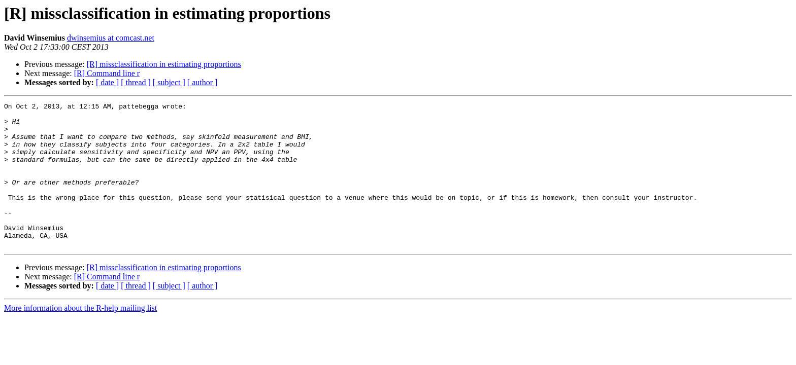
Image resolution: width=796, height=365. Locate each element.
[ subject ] (169, 82)
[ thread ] (136, 82)
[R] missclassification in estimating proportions (164, 64)
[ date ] (107, 82)
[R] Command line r (107, 73)
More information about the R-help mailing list (80, 337)
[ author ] (202, 82)
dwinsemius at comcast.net (110, 37)
